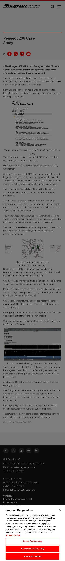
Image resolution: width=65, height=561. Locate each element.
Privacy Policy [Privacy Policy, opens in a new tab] (13, 535)
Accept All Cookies (32, 556)
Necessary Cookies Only (32, 549)
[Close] (60, 510)
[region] (32, 533)
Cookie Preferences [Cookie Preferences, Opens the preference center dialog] (32, 541)
